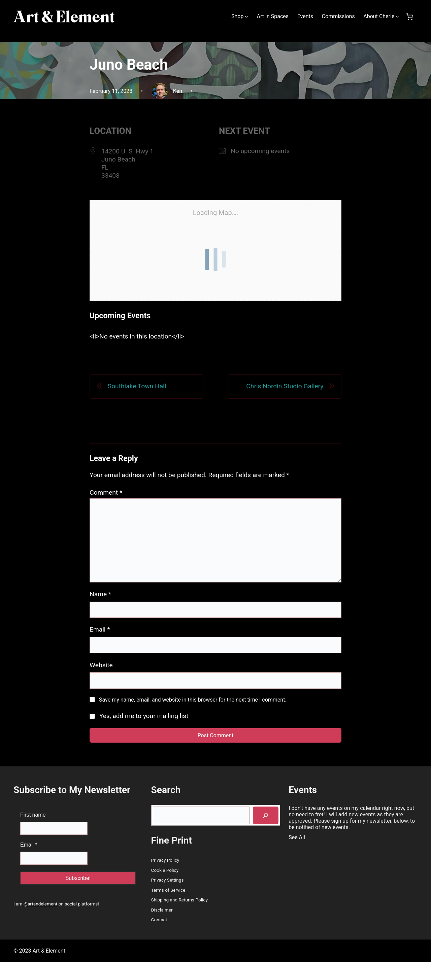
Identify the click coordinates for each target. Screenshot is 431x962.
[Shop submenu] (246, 16)
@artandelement (40, 903)
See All (297, 837)
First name (33, 815)
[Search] (265, 815)
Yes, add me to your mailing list (139, 716)
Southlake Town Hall (137, 386)
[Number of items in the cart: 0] (409, 16)
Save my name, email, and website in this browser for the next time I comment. (193, 700)
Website (101, 665)
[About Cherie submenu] (397, 16)
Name (100, 594)
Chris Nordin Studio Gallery (284, 386)
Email (100, 629)
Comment (106, 492)
